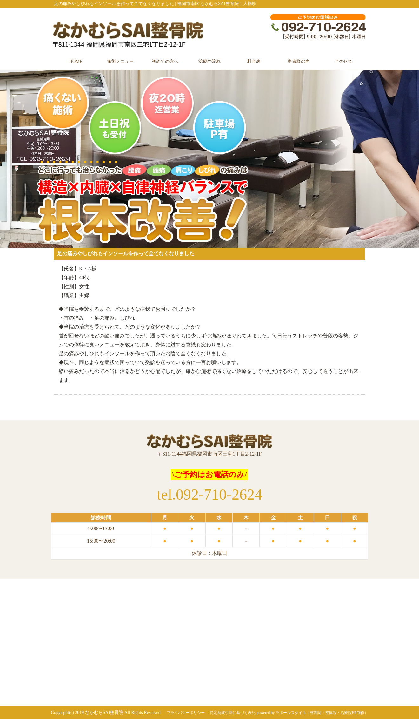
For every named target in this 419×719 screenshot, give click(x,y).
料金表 (254, 61)
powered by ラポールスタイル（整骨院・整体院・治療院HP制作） (312, 712)
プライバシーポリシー (186, 712)
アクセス (343, 61)
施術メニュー (120, 61)
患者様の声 (299, 61)
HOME (75, 61)
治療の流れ (209, 61)
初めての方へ (165, 61)
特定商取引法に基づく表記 (233, 712)
